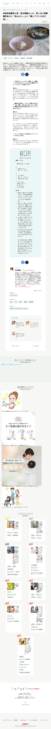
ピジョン (10, 616)
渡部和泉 (15, 535)
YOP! (18, 571)
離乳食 (23, 58)
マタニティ (11, 618)
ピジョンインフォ (44, 720)
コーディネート (12, 594)
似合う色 (10, 597)
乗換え (22, 656)
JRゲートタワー (24, 664)
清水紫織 (30, 58)
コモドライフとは (7, 720)
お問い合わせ (23, 720)
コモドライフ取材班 (13, 621)
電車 (14, 566)
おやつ (16, 532)
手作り (17, 58)
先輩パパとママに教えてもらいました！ (19, 308)
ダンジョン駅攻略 (25, 659)
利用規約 (16, 720)
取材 (33, 624)
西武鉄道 (10, 569)
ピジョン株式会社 (33, 720)
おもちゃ (39, 535)
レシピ (11, 58)
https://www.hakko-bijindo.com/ (23, 286)
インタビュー (35, 570)
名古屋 (22, 662)
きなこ (40, 538)
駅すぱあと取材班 (12, 574)
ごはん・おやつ (13, 295)
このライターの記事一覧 (28, 270)
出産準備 (34, 565)
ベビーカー (11, 571)
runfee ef (39, 624)
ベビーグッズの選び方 (36, 573)
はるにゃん (35, 627)
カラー (10, 592)
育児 (6, 58)
